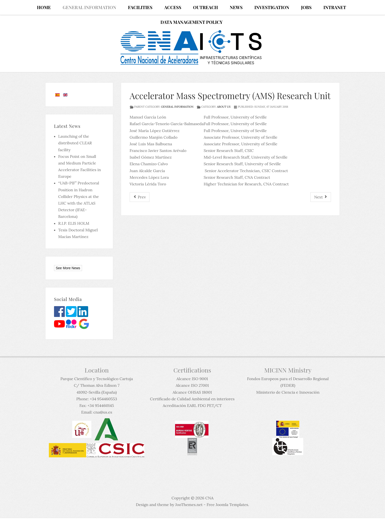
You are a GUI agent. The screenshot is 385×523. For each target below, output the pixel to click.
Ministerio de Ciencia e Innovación (287, 392)
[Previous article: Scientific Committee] (140, 197)
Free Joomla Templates (227, 504)
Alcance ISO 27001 (192, 385)
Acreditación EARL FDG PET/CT (192, 405)
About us (224, 106)
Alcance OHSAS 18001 (192, 392)
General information (177, 106)
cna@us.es (102, 412)
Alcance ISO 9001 (192, 378)
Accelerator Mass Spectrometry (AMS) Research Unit (230, 95)
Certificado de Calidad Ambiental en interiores (192, 398)
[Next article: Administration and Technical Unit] (320, 197)
